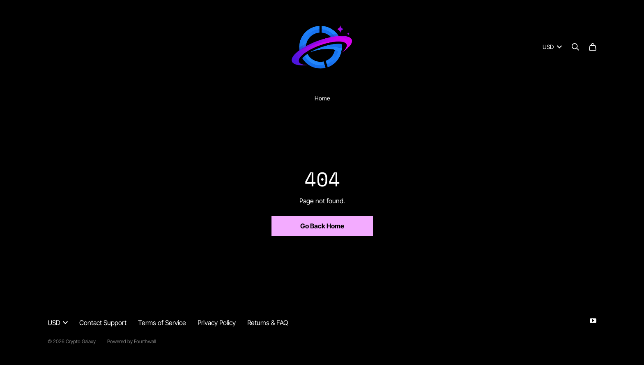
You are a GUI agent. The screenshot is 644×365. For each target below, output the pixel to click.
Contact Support (102, 323)
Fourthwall (145, 341)
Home (322, 98)
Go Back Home (322, 226)
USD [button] (58, 323)
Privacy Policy (217, 323)
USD (552, 46)
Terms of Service (162, 323)
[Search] (575, 47)
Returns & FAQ (267, 323)
